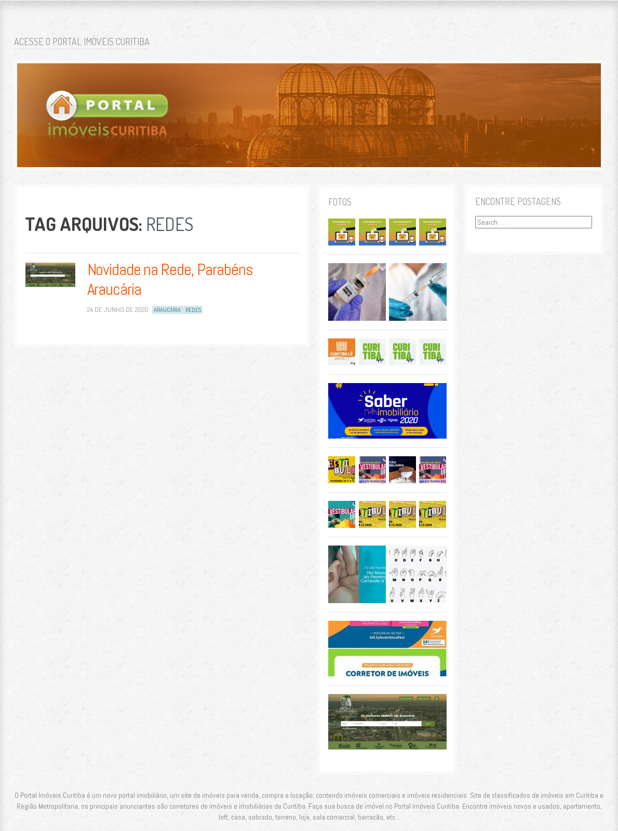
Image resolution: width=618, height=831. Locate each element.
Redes (193, 310)
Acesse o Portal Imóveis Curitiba (82, 41)
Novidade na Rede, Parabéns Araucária (170, 279)
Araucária (167, 310)
